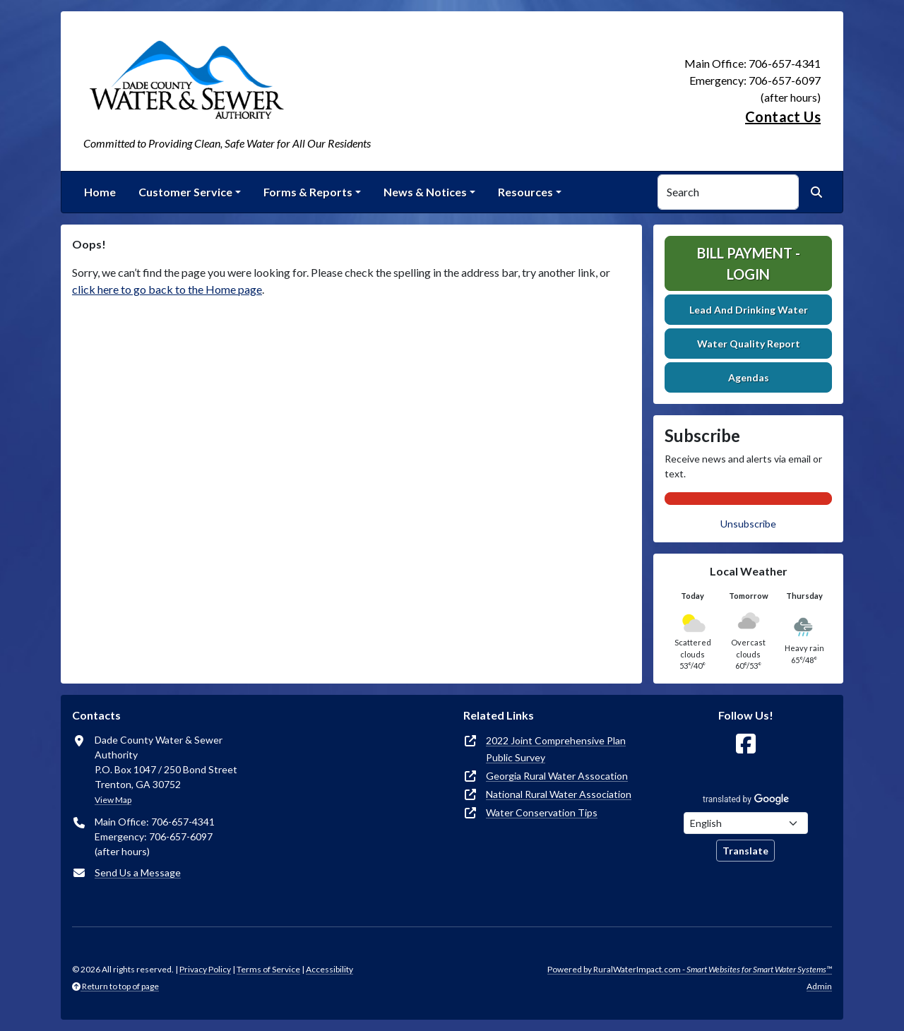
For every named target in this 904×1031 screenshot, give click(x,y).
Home (100, 191)
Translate (745, 851)
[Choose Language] (746, 823)
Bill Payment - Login (748, 263)
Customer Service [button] (185, 191)
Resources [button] (525, 191)
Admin (819, 986)
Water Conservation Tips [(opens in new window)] (541, 812)
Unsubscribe (748, 524)
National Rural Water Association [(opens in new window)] (558, 794)
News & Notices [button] (425, 191)
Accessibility (329, 969)
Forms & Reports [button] (307, 191)
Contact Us (783, 116)
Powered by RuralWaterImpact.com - (689, 969)
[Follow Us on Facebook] (746, 744)
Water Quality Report (748, 344)
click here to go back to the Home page (167, 289)
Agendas (748, 377)
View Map (113, 799)
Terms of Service (268, 969)
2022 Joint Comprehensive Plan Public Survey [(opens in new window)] (556, 748)
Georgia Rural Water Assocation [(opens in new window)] (557, 776)
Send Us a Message (138, 872)
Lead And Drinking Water (748, 310)
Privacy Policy (205, 969)
